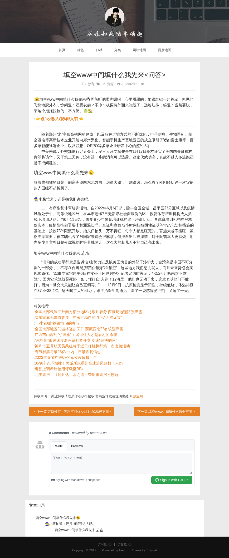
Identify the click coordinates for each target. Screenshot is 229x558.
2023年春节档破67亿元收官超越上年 (66, 358)
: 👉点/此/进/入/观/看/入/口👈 (58, 119)
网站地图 (139, 50)
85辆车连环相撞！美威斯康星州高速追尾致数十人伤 (79, 363)
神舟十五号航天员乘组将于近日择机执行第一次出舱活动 (82, 346)
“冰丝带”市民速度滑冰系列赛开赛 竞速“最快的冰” (76, 340)
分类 (117, 50)
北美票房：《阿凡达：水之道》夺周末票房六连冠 (76, 375)
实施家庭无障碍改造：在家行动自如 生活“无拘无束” (78, 318)
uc (103, 84)
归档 (98, 50)
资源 (110, 84)
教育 (91, 84)
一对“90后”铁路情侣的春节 (57, 323)
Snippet (151, 550)
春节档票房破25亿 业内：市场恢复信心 (68, 352)
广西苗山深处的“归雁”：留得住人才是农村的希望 (76, 335)
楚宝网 (138, 396)
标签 (80, 50)
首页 (61, 50)
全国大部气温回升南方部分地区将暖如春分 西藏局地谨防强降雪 (88, 312)
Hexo (122, 550)
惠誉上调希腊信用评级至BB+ (59, 369)
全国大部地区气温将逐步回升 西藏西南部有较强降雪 (79, 329)
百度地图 (164, 50)
